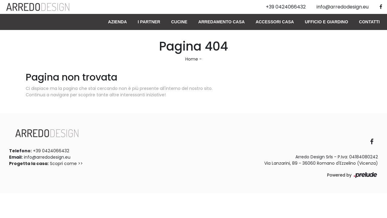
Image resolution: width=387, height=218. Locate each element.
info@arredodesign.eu (47, 157)
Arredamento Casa (221, 21)
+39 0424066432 (51, 151)
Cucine (179, 21)
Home (191, 59)
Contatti (369, 21)
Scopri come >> (66, 163)
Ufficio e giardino (326, 21)
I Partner (149, 21)
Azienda (117, 21)
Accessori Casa (274, 21)
